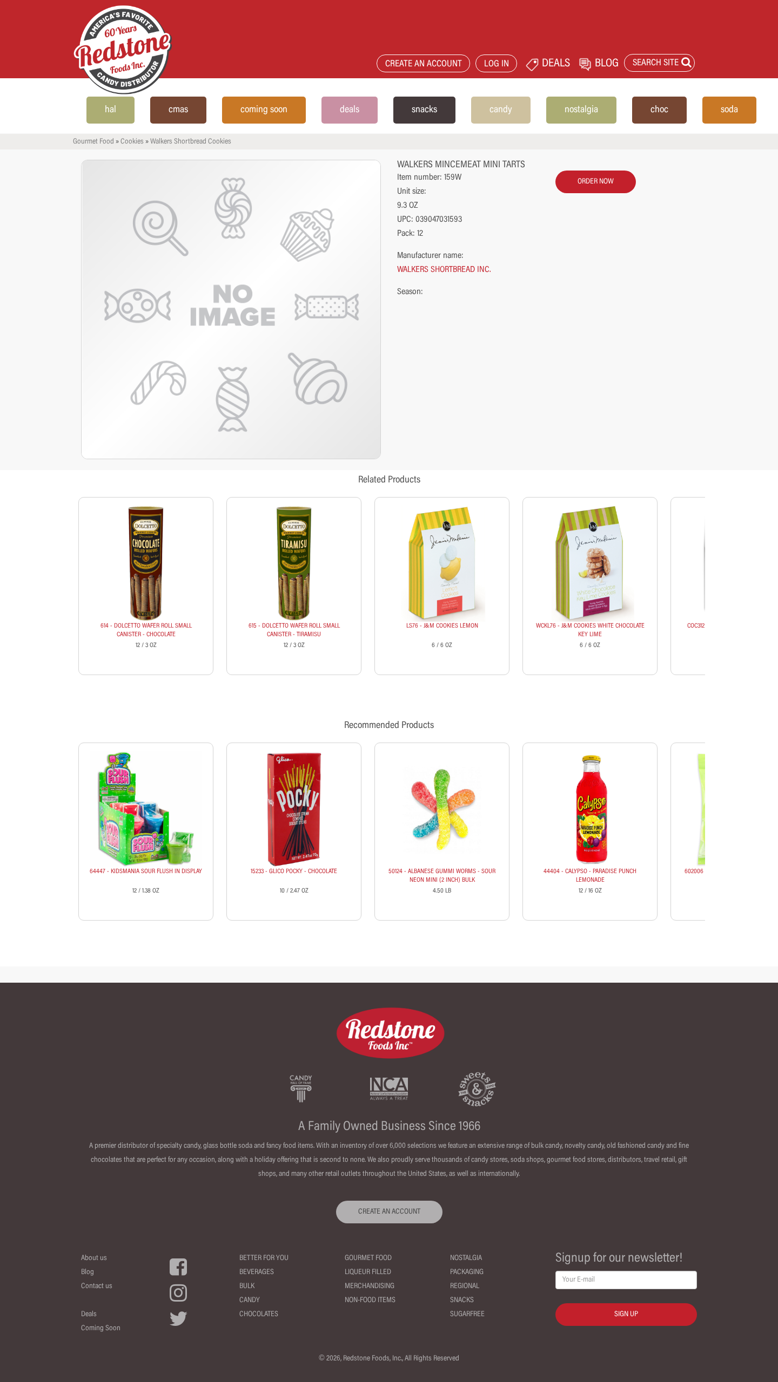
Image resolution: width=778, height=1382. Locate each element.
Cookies (132, 142)
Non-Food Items (370, 1300)
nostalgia (581, 110)
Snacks (462, 1300)
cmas (178, 110)
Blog (87, 1272)
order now (596, 182)
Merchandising (369, 1286)
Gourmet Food (93, 142)
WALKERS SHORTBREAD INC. (444, 269)
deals (349, 110)
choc (659, 110)
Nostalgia (466, 1258)
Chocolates (258, 1314)
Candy (249, 1300)
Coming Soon (100, 1328)
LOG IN (496, 64)
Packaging (467, 1272)
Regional (464, 1286)
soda (729, 110)
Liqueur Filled (368, 1272)
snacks (424, 110)
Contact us (96, 1286)
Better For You (264, 1258)
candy (500, 110)
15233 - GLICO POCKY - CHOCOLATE (294, 871)
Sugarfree (467, 1314)
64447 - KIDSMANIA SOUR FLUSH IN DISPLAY (146, 871)
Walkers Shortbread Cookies (190, 142)
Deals (89, 1314)
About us (94, 1258)
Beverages (256, 1272)
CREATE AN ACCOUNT (423, 64)
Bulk (246, 1286)
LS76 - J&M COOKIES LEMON (442, 626)
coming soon (263, 110)
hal (110, 110)
